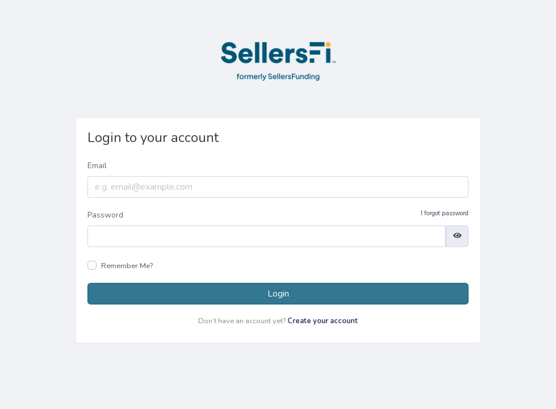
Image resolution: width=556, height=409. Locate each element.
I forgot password (445, 213)
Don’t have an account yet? (278, 321)
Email (97, 165)
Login (278, 293)
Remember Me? (127, 266)
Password (277, 214)
